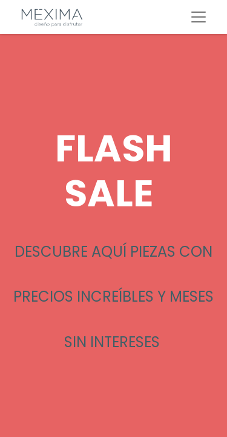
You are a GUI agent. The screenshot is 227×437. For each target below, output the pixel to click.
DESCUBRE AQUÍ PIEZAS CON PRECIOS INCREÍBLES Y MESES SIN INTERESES (113, 297)
